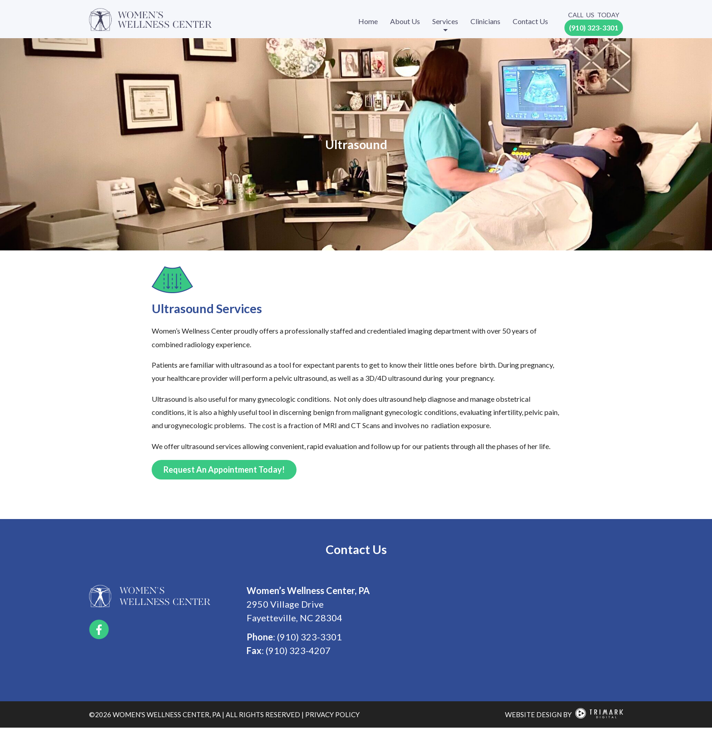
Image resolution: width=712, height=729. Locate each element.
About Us (405, 21)
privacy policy (332, 715)
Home (368, 21)
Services (445, 21)
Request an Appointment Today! (224, 470)
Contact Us (530, 21)
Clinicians (485, 21)
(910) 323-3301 (593, 28)
